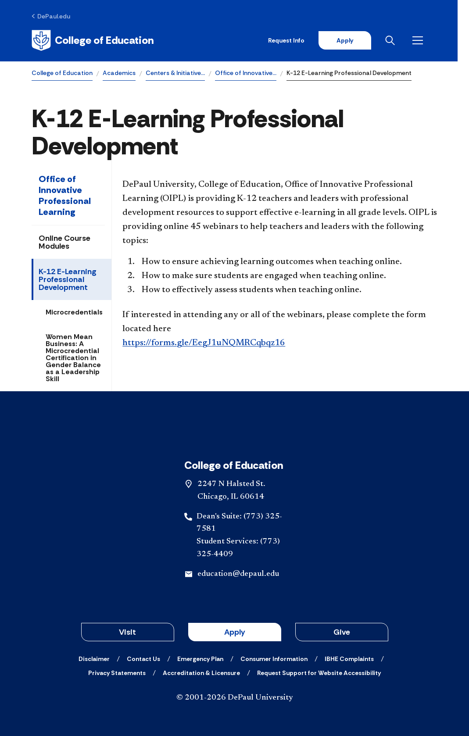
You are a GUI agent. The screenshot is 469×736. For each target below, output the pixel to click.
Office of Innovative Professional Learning (65, 195)
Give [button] (341, 632)
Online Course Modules (64, 242)
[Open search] (402, 40)
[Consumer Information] (274, 658)
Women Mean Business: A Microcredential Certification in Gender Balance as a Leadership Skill (73, 357)
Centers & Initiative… (175, 73)
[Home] (93, 40)
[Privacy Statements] (117, 672)
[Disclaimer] (94, 658)
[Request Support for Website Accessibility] (319, 672)
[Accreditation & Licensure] (201, 672)
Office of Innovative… (245, 73)
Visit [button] (127, 632)
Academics (119, 73)
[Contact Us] (143, 658)
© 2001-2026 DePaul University (234, 698)
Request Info (297, 40)
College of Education (62, 73)
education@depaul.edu (238, 574)
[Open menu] (430, 40)
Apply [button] (234, 632)
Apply (355, 40)
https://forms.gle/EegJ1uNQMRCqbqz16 (203, 343)
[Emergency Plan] (200, 658)
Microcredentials (74, 312)
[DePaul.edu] (51, 16)
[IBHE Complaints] (349, 658)
